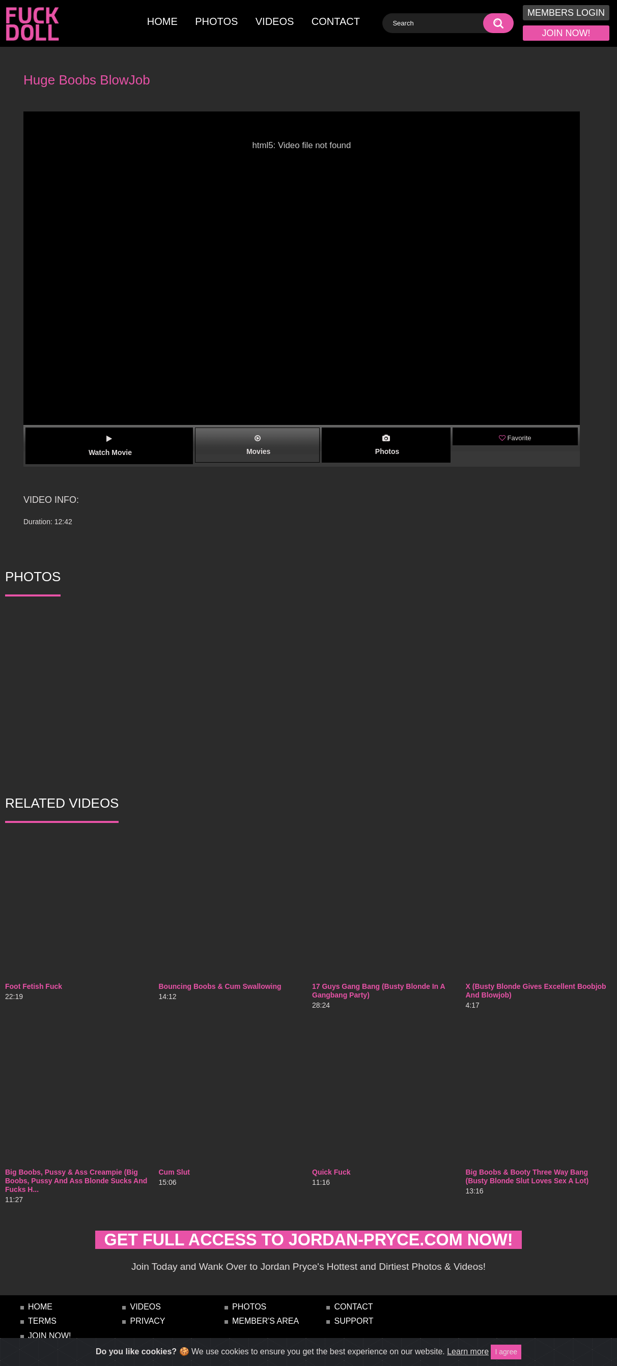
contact (336, 21)
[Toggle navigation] (87, 8)
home (162, 21)
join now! (566, 33)
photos (216, 21)
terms (42, 1330)
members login (566, 13)
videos (275, 21)
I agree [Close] (506, 1352)
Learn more (468, 1351)
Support (353, 1330)
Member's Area (265, 1330)
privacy (147, 1330)
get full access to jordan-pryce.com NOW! (308, 1244)
